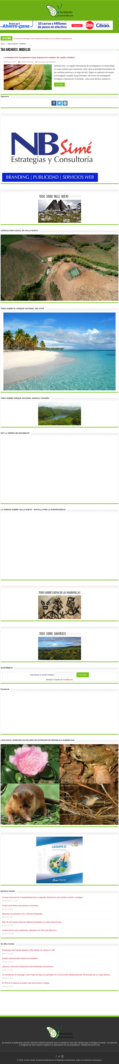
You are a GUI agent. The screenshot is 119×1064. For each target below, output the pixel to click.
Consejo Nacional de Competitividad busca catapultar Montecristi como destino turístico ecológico (42, 897)
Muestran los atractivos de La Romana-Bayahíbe (22, 914)
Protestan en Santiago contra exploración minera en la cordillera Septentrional (43, 38)
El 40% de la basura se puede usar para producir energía (25, 983)
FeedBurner (68, 680)
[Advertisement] (59, 1006)
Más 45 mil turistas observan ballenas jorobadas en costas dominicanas (31, 922)
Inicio (3, 44)
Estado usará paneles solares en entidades (20, 958)
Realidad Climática (26, 62)
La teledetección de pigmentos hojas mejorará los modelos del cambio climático (39, 57)
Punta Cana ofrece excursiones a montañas (20, 906)
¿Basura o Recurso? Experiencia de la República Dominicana (27, 967)
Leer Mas (59, 84)
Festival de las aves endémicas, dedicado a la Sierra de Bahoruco (29, 930)
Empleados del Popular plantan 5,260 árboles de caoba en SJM (28, 950)
